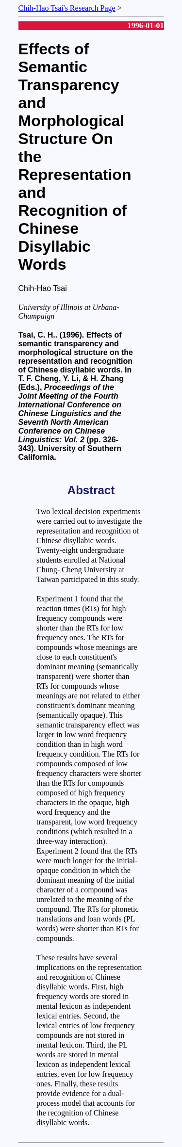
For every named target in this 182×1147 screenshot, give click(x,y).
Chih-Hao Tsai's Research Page (67, 8)
